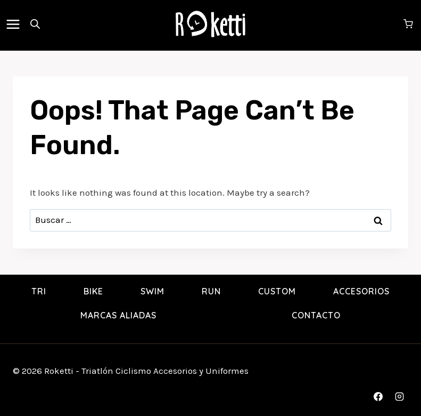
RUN (211, 291)
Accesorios (361, 291)
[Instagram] (399, 396)
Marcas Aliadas (118, 315)
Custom (277, 291)
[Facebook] (378, 396)
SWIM (152, 291)
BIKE (93, 291)
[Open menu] (14, 24)
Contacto (316, 315)
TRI (38, 291)
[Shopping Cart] (409, 24)
